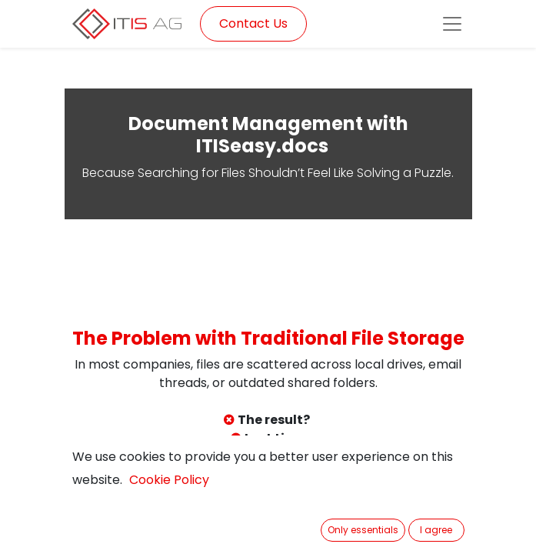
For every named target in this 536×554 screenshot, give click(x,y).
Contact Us (253, 23)
